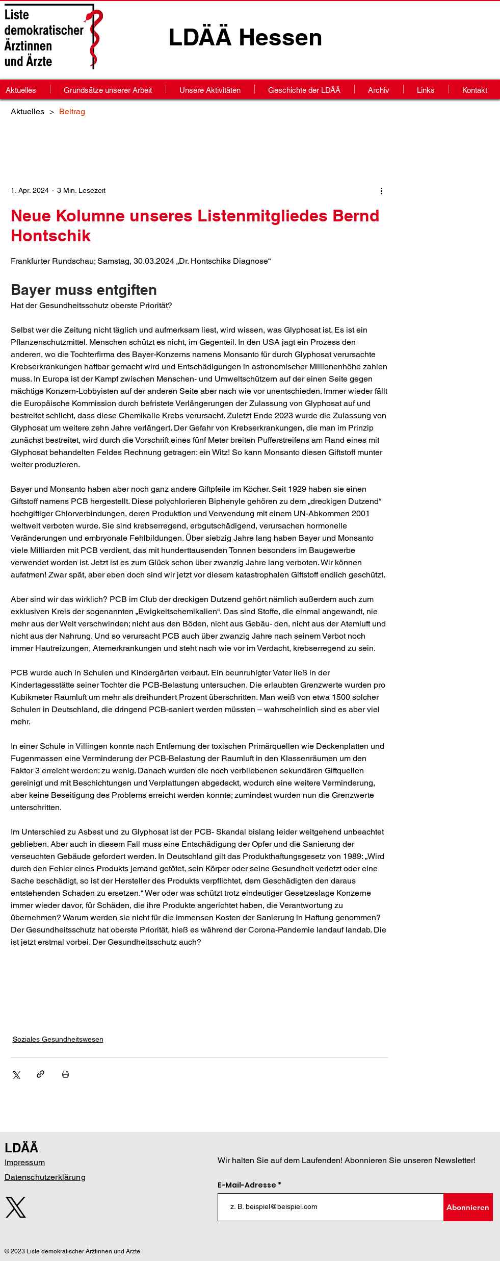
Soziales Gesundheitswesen (58, 1039)
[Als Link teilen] (40, 1074)
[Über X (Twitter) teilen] (15, 1074)
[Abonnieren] (468, 1207)
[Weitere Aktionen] (382, 190)
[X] (16, 1207)
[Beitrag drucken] (65, 1074)
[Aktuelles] (27, 111)
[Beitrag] (72, 111)
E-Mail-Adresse (248, 1185)
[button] (379, 89)
